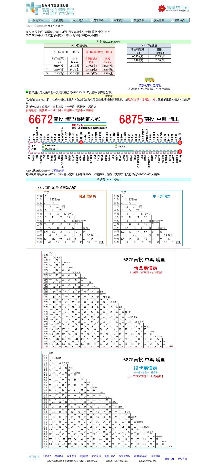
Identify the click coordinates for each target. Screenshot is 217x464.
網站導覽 (182, 458)
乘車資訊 (71, 456)
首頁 (28, 26)
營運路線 (97, 20)
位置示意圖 (57, 170)
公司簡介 (77, 20)
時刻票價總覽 (39, 26)
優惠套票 (84, 456)
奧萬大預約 (109, 456)
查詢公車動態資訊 (150, 85)
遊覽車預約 (124, 456)
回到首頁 (36, 20)
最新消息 (56, 20)
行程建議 (96, 456)
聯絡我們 (169, 458)
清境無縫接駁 (140, 456)
